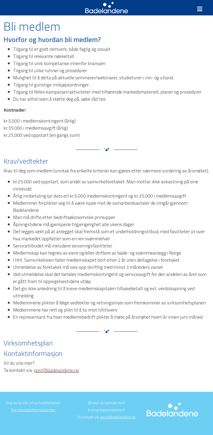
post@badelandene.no (56, 370)
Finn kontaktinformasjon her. (33, 410)
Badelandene (106, 7)
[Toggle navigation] (201, 9)
